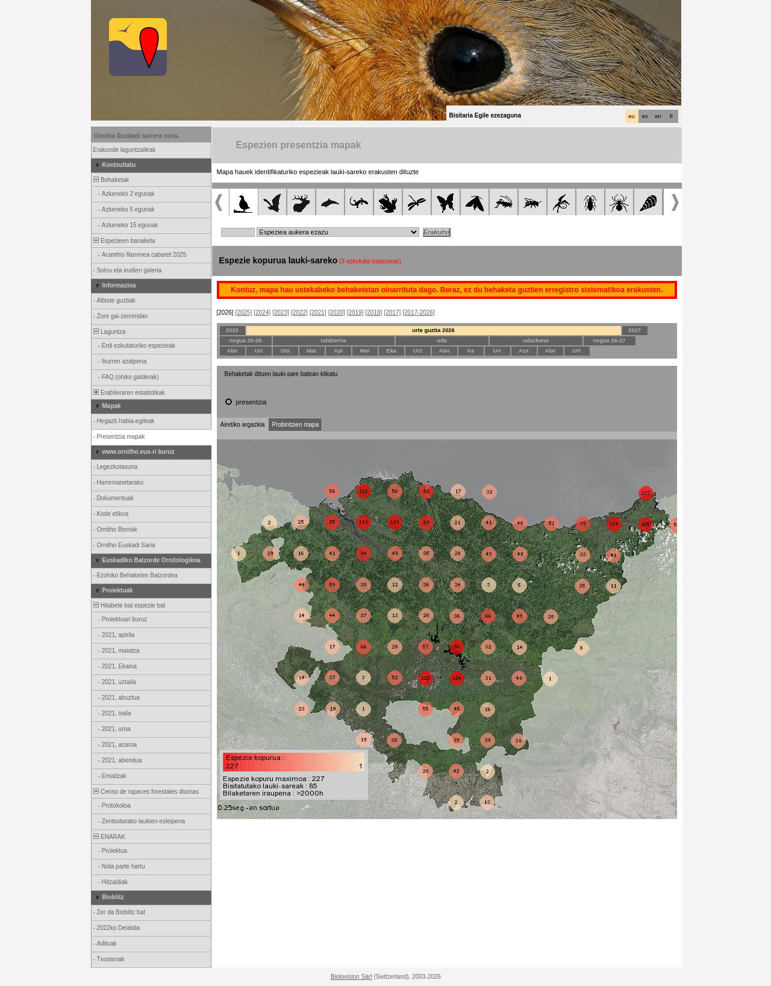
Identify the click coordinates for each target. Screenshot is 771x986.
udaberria (333, 341)
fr (671, 116)
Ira (470, 351)
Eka (391, 351)
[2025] (243, 312)
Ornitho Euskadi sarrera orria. (136, 136)
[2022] (299, 312)
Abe (232, 351)
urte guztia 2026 (433, 330)
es (645, 116)
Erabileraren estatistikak (128, 392)
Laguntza (109, 331)
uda (442, 341)
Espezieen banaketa (123, 240)
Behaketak (111, 180)
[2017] (392, 312)
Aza (524, 351)
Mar (312, 351)
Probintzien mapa (295, 424)
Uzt (417, 351)
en (658, 116)
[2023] (280, 312)
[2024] (262, 312)
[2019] (355, 312)
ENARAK (109, 837)
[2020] (336, 312)
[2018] (374, 312)
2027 (634, 330)
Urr (497, 351)
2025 (232, 330)
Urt (259, 351)
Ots (285, 351)
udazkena (536, 341)
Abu (444, 351)
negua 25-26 (245, 341)
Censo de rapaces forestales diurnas (145, 791)
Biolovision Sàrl (351, 976)
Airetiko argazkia (242, 424)
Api (338, 351)
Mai (365, 351)
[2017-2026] (418, 312)
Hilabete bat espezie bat (129, 605)
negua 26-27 (609, 341)
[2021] (318, 312)
